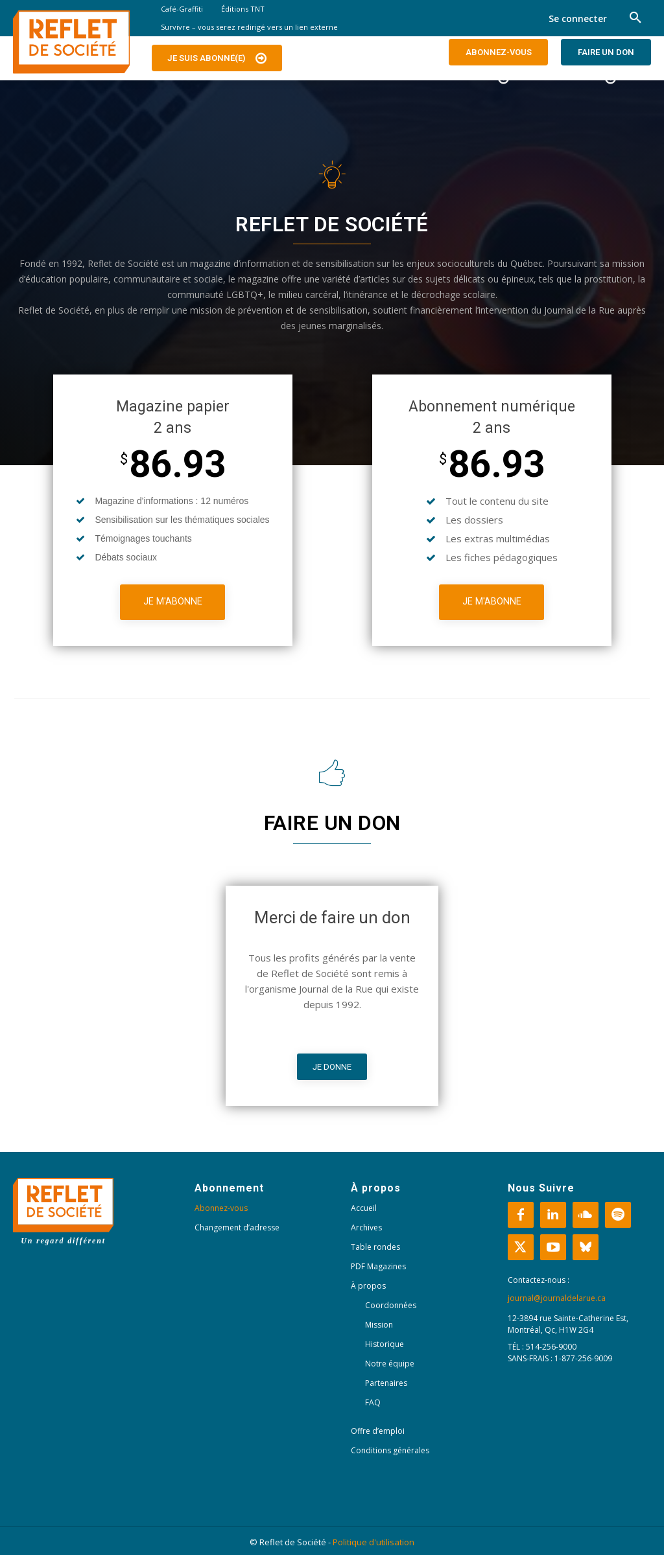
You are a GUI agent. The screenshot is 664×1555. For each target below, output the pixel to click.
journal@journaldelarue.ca (557, 1298)
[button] (635, 18)
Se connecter (578, 18)
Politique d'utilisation (373, 1542)
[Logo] (71, 42)
